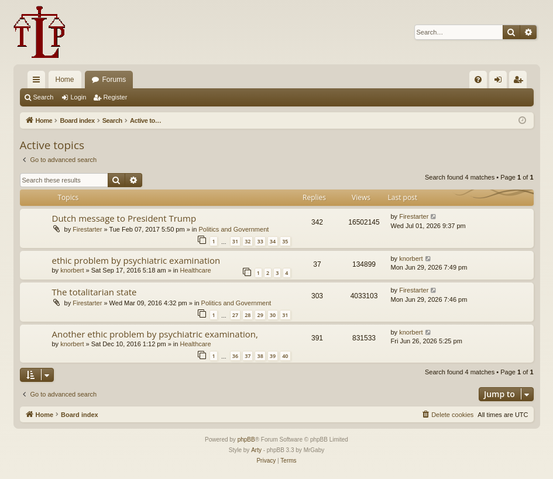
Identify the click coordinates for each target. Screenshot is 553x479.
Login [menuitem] (500, 81)
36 (235, 356)
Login (78, 97)
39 (273, 356)
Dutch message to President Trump (124, 218)
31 (235, 241)
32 (247, 241)
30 (273, 315)
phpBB (246, 439)
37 (247, 356)
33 (260, 241)
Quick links (38, 81)
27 (235, 315)
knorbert (72, 270)
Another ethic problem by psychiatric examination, (155, 334)
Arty (256, 450)
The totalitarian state (94, 292)
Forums (114, 79)
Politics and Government (233, 229)
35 (285, 241)
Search (43, 97)
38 (260, 356)
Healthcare (195, 270)
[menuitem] (478, 79)
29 (260, 315)
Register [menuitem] (520, 81)
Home (65, 79)
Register (115, 97)
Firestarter (87, 229)
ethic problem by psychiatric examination (136, 260)
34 (273, 241)
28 (247, 315)
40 (285, 356)
